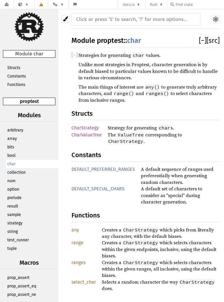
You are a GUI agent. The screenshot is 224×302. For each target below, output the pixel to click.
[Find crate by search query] (199, 4)
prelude (14, 197)
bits (10, 147)
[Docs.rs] (6, 4)
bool (11, 155)
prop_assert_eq (21, 286)
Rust (154, 4)
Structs (13, 67)
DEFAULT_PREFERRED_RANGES (103, 169)
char (11, 163)
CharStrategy (85, 128)
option (13, 189)
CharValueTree (86, 135)
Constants (16, 76)
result (12, 206)
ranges (78, 262)
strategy (14, 223)
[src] (213, 40)
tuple (12, 248)
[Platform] (58, 4)
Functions (16, 84)
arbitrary (15, 130)
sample (14, 214)
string (12, 231)
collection (16, 172)
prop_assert (18, 277)
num (11, 180)
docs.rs (129, 4)
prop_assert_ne (21, 294)
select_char (83, 282)
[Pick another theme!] (65, 19)
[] (202, 40)
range (77, 242)
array (12, 138)
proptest (29, 101)
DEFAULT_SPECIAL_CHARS (98, 189)
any (75, 230)
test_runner (18, 240)
